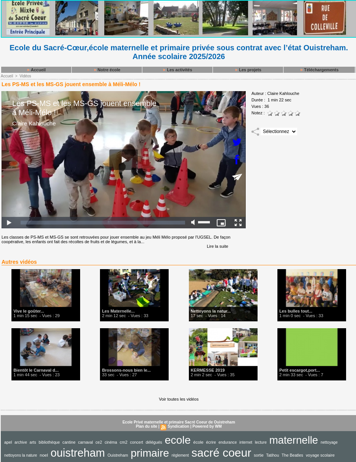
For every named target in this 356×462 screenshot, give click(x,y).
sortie (259, 455)
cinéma (111, 442)
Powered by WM (207, 426)
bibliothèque (49, 442)
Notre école (107, 69)
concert (136, 442)
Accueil (36, 69)
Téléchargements (319, 69)
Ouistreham (118, 455)
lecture (261, 442)
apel (8, 442)
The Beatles (292, 455)
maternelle (293, 440)
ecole (178, 440)
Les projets (248, 69)
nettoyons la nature (20, 455)
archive (20, 442)
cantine (69, 442)
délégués (154, 442)
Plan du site (146, 426)
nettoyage (329, 442)
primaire (149, 453)
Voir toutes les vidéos (179, 399)
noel (44, 455)
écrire (211, 442)
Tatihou (272, 455)
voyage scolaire (320, 455)
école (198, 442)
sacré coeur (221, 452)
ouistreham (78, 453)
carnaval (85, 442)
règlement (180, 455)
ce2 (98, 442)
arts (33, 442)
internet (245, 442)
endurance (228, 442)
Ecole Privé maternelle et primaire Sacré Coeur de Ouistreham (178, 422)
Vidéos (25, 76)
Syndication (178, 426)
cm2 (123, 442)
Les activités (177, 69)
